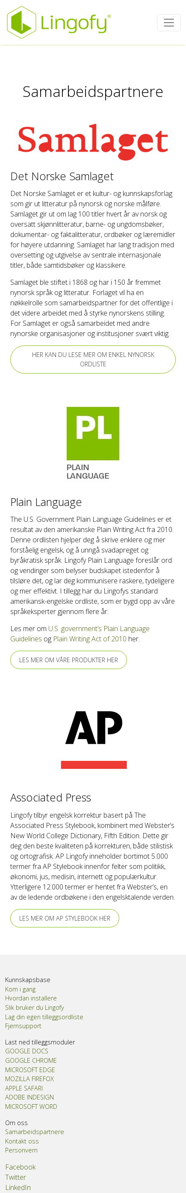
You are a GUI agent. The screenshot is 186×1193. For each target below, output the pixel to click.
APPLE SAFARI (24, 1088)
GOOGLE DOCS (26, 1051)
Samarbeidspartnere (34, 1132)
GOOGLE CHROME (31, 1060)
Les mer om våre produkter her (68, 660)
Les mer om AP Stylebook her (64, 918)
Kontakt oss (22, 1141)
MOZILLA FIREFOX (29, 1079)
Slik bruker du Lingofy (34, 1007)
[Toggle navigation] (169, 22)
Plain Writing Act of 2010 (90, 638)
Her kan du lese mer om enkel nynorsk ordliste (93, 359)
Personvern (21, 1150)
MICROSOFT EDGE (30, 1070)
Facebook (20, 1167)
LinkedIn (18, 1187)
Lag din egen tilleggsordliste (44, 1017)
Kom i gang (20, 989)
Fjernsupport (23, 1026)
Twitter (15, 1177)
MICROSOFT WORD (31, 1106)
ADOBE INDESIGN (29, 1097)
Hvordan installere (31, 998)
